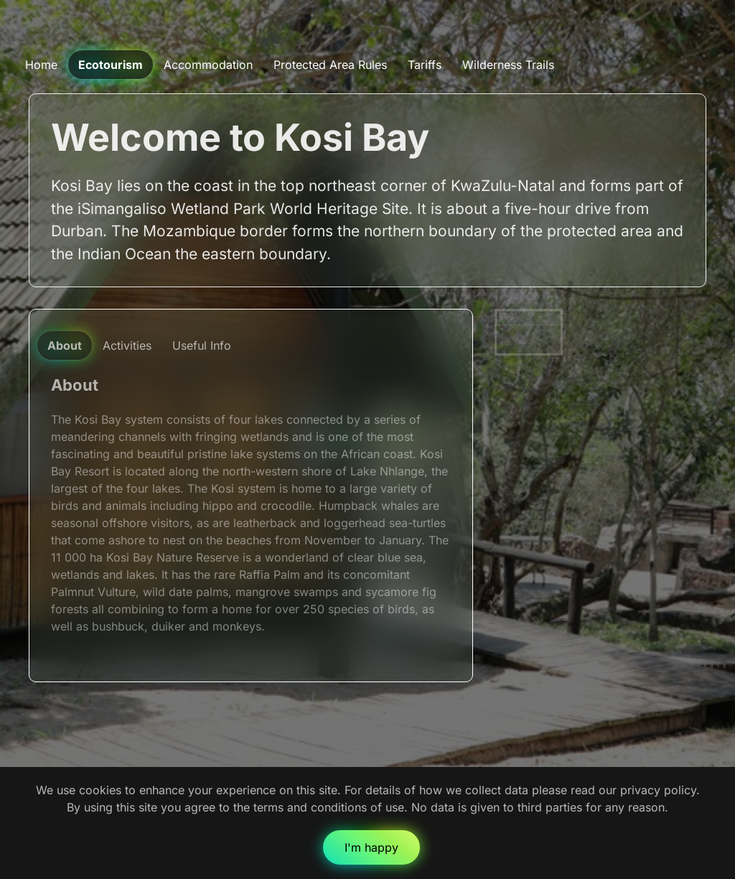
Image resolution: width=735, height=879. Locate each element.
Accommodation (208, 64)
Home (41, 64)
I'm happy (371, 847)
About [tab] (64, 345)
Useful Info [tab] (201, 345)
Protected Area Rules (330, 64)
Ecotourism (110, 64)
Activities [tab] (127, 345)
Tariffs (424, 64)
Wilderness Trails (508, 64)
